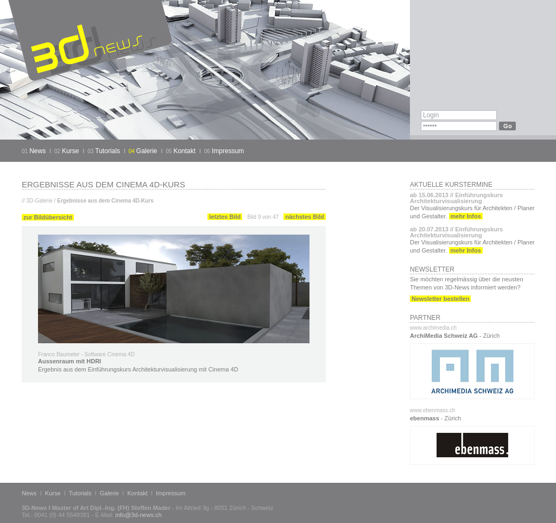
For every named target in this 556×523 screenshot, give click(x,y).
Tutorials (107, 151)
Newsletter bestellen (440, 298)
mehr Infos (466, 216)
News (37, 151)
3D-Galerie (39, 201)
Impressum (228, 151)
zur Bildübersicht (47, 217)
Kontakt (184, 151)
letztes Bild (225, 216)
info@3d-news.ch (138, 515)
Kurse (70, 151)
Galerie (146, 151)
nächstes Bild (304, 216)
